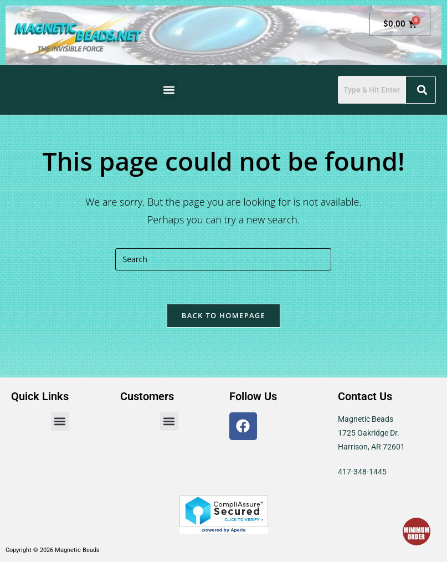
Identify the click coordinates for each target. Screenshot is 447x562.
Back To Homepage (223, 315)
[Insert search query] (223, 259)
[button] (169, 90)
